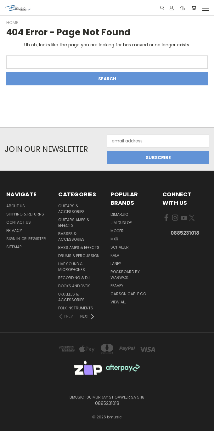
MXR (114, 239)
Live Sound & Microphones (71, 266)
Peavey (116, 285)
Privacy (14, 230)
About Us (15, 206)
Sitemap (13, 247)
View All (118, 302)
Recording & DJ (74, 277)
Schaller (119, 247)
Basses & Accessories (71, 236)
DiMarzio (119, 214)
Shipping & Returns (25, 214)
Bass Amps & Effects (78, 247)
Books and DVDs (74, 286)
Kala (114, 255)
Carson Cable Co (128, 293)
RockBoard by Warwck (125, 274)
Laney (115, 263)
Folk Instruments (75, 308)
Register (37, 238)
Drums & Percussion (78, 255)
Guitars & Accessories (71, 208)
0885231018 (185, 233)
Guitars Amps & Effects (73, 222)
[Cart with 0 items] (193, 8)
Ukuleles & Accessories (71, 296)
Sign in (13, 238)
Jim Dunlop (121, 222)
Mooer (117, 230)
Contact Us (18, 222)
